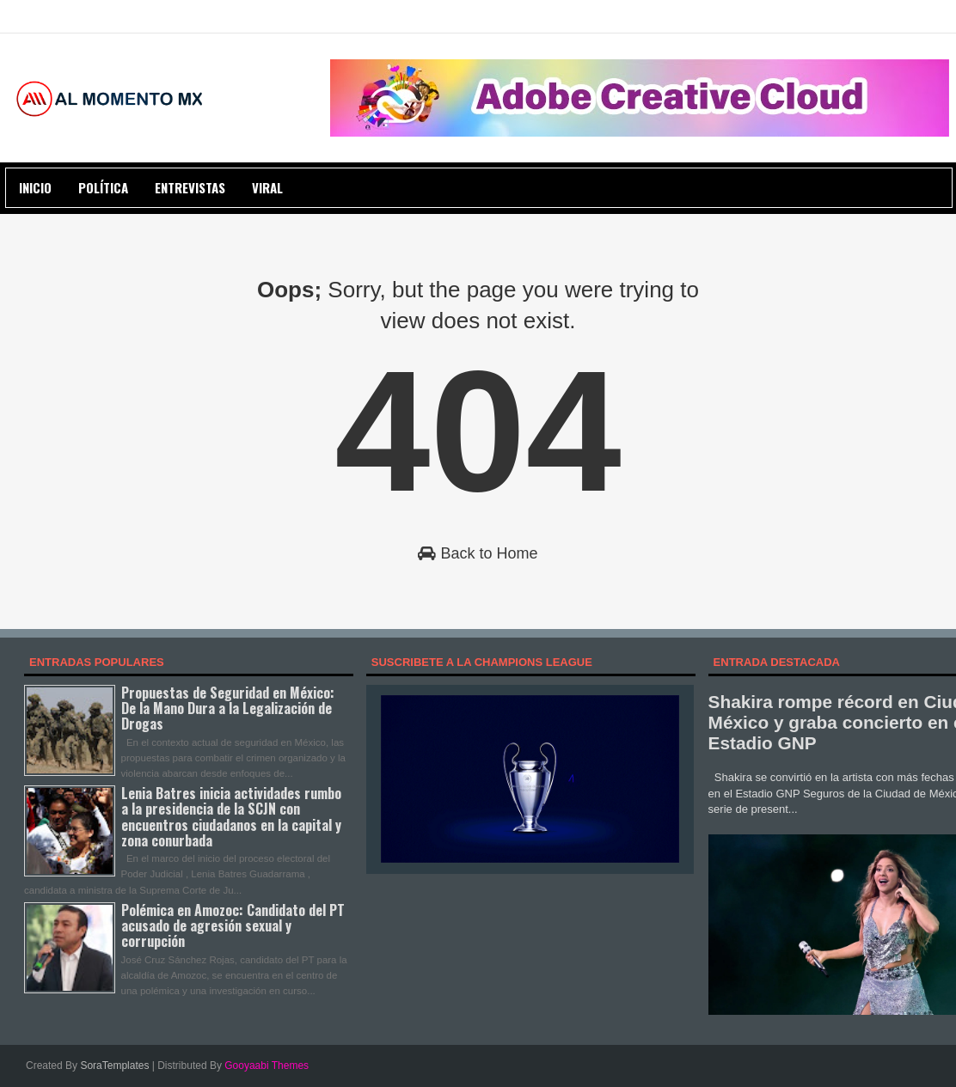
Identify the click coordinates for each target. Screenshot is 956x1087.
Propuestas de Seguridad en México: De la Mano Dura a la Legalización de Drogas (227, 708)
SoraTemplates (114, 1066)
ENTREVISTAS (190, 187)
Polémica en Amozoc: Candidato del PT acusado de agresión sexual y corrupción (233, 925)
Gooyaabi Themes (266, 1066)
